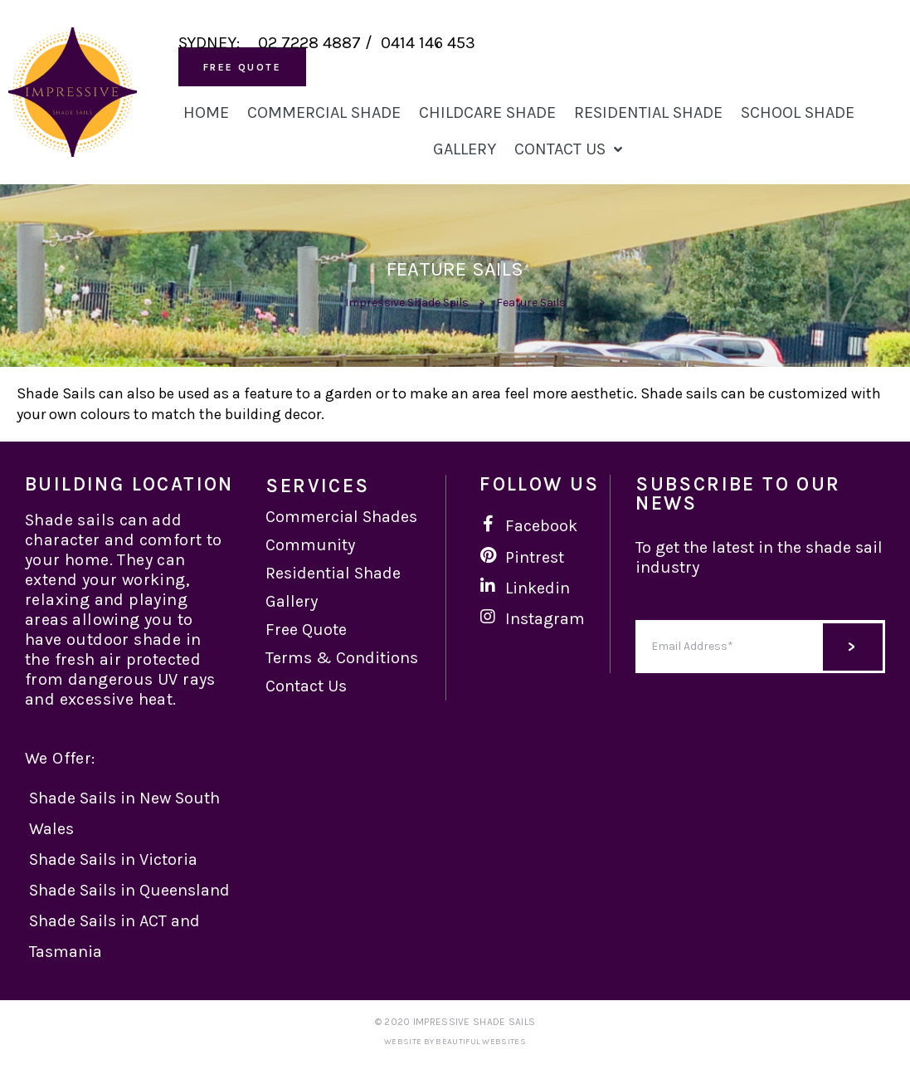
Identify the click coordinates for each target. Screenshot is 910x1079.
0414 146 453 (428, 42)
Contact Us (568, 149)
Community (310, 544)
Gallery (464, 149)
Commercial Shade (324, 112)
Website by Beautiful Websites (455, 1042)
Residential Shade (648, 112)
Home (206, 112)
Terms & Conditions (341, 657)
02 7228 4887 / (319, 42)
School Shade (797, 112)
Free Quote (306, 629)
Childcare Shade (487, 112)
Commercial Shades (341, 516)
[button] (242, 66)
